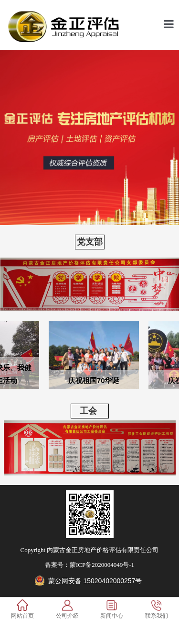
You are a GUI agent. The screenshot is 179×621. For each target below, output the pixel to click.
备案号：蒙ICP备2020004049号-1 (89, 564)
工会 (84, 411)
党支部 (90, 242)
